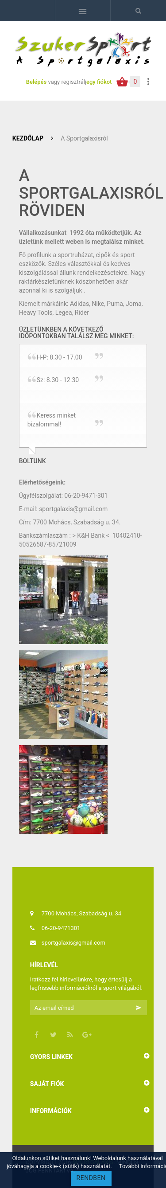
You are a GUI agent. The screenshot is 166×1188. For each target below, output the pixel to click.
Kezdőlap (27, 138)
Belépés (37, 81)
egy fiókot (99, 81)
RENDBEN (91, 1177)
